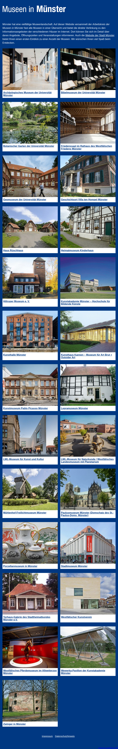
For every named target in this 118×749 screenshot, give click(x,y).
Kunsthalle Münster (14, 355)
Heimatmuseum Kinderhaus (77, 250)
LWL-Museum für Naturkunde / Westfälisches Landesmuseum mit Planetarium (87, 460)
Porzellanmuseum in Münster (20, 566)
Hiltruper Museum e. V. (16, 301)
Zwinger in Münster (14, 724)
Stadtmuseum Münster (74, 566)
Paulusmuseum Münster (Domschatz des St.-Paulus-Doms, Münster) (87, 514)
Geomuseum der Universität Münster (24, 199)
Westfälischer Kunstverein (76, 617)
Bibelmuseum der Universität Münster (83, 92)
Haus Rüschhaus (13, 250)
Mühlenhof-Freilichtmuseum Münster (24, 512)
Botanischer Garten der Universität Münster (28, 146)
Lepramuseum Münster (74, 408)
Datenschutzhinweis (65, 736)
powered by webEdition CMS (108, 748)
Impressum (47, 736)
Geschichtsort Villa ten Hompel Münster (84, 199)
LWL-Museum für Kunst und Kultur (23, 459)
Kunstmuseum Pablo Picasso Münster (25, 408)
